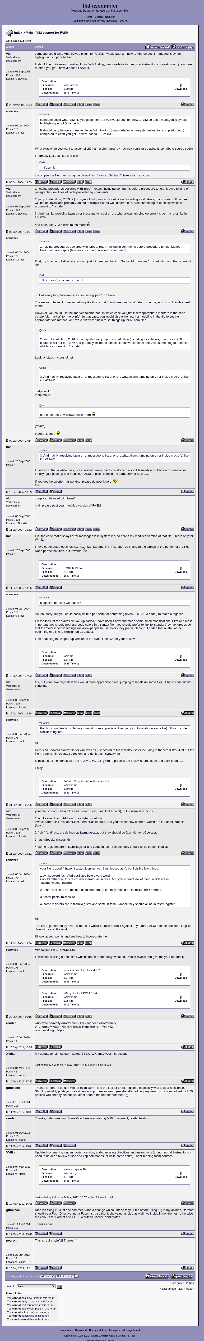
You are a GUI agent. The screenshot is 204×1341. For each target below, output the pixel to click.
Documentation (98, 1330)
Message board (131, 1330)
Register (110, 17)
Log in (123, 20)
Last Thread (169, 1288)
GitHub (121, 1336)
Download (81, 1330)
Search (99, 17)
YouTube (130, 1336)
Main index (66, 1330)
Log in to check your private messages (95, 20)
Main (29, 32)
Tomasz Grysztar (99, 1336)
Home (89, 17)
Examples (114, 1330)
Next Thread (185, 1288)
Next (28, 40)
